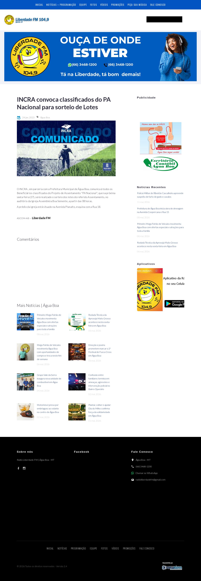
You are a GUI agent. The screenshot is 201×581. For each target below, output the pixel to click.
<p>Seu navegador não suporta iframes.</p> (169, 19)
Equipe (83, 4)
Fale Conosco (158, 4)
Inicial (39, 4)
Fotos (93, 4)
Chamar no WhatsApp (146, 473)
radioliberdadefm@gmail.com (150, 479)
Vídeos (104, 4)
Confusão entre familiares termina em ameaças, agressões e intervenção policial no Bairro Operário (99, 382)
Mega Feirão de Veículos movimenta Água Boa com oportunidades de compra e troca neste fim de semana (49, 352)
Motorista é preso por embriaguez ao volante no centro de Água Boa (48, 408)
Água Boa (45, 117)
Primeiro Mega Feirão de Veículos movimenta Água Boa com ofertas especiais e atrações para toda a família (49, 322)
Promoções (117, 4)
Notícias (51, 4)
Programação (68, 4)
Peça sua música (137, 4)
